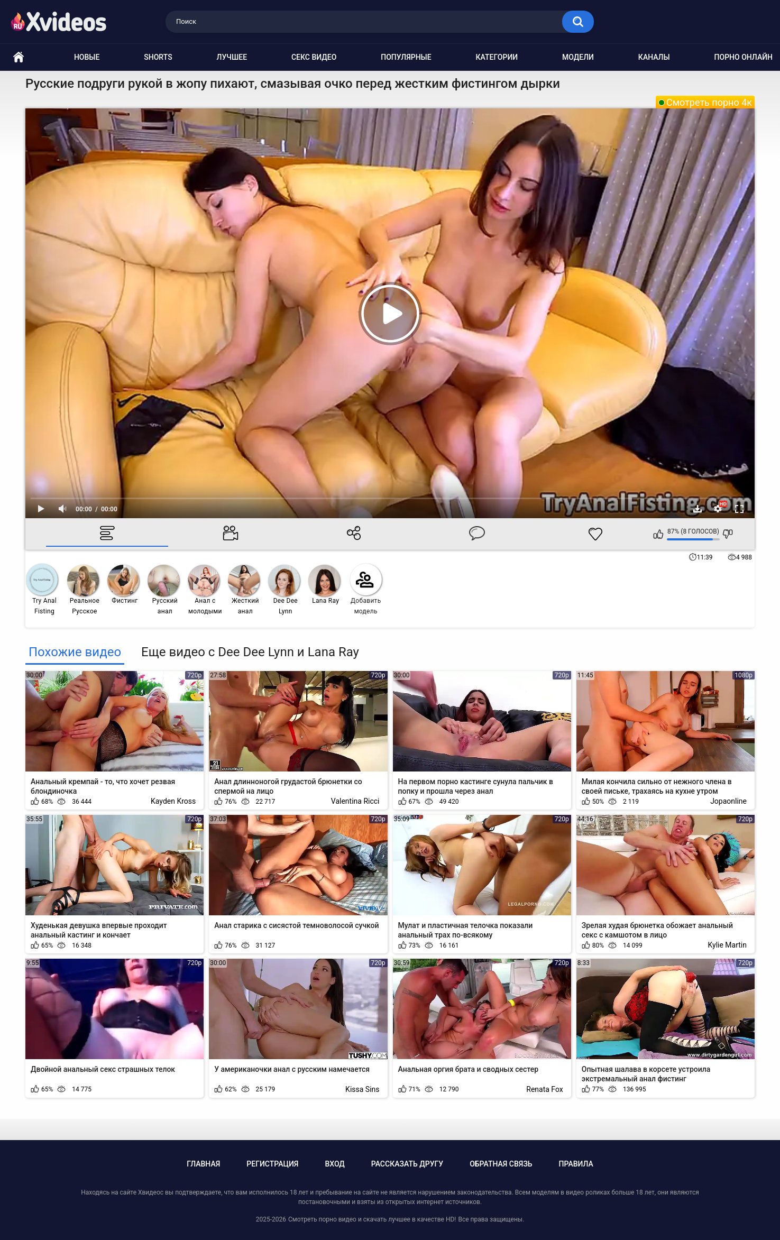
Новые (86, 57)
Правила (576, 1164)
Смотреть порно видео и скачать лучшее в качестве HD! (372, 1219)
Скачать (697, 509)
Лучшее (232, 57)
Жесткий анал (244, 590)
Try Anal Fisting (42, 589)
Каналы (654, 57)
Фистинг (123, 584)
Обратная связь (501, 1164)
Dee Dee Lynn (284, 590)
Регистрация (272, 1164)
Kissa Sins (362, 1089)
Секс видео (313, 57)
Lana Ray (324, 584)
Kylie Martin (727, 945)
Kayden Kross (173, 801)
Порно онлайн (743, 57)
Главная (203, 1164)
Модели (578, 57)
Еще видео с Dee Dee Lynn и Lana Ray (250, 652)
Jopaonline (728, 801)
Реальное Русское (83, 590)
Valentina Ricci (355, 801)
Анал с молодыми (205, 590)
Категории (497, 57)
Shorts (158, 57)
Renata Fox (544, 1089)
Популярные (406, 57)
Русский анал (163, 590)
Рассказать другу (407, 1164)
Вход (334, 1164)
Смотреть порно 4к (709, 102)
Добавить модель (366, 589)
